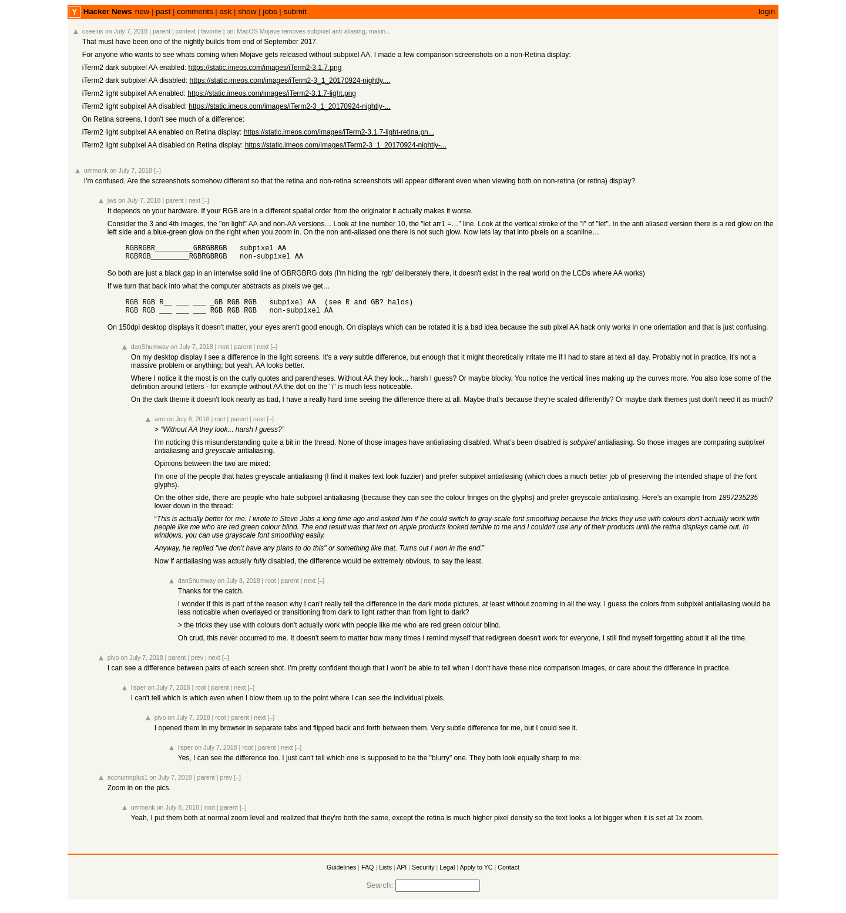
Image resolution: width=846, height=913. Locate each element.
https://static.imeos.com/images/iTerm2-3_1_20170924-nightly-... (290, 106)
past (163, 11)
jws (112, 200)
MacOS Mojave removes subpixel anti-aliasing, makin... (314, 31)
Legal (447, 874)
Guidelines (341, 874)
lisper (138, 694)
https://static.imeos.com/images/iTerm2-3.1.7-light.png (271, 93)
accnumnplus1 (128, 784)
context (186, 31)
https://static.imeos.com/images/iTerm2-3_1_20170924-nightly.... (290, 80)
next (194, 200)
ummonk (96, 170)
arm (160, 425)
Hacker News (107, 11)
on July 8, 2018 (188, 425)
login (766, 11)
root (223, 353)
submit (295, 11)
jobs (270, 11)
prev (197, 664)
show (247, 11)
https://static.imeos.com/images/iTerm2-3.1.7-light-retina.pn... (339, 132)
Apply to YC (475, 874)
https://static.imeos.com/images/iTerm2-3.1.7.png (265, 67)
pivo (113, 664)
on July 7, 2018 (126, 31)
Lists (385, 874)
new (142, 11)
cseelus (92, 31)
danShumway (150, 353)
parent (161, 31)
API (402, 874)
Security (423, 874)
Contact (508, 874)
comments (195, 11)
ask (226, 11)
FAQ (367, 874)
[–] (157, 170)
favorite (211, 31)
